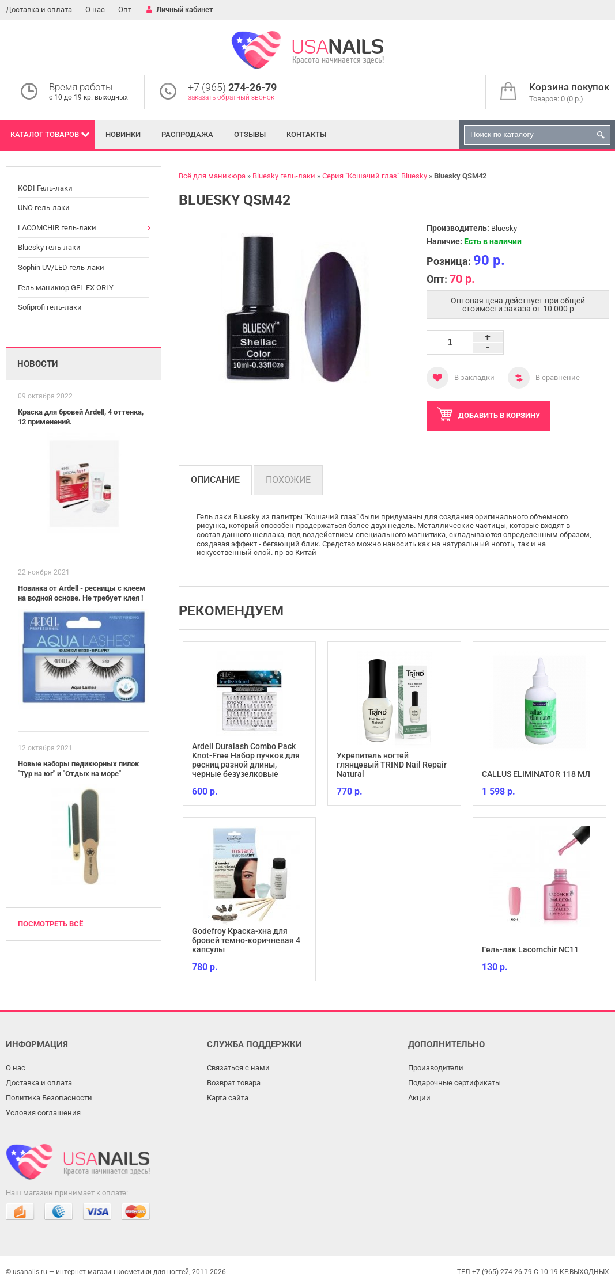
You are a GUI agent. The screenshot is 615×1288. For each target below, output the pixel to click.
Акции (419, 1097)
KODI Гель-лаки (45, 188)
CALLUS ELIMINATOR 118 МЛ (536, 773)
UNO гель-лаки (44, 207)
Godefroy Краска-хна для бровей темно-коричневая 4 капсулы (246, 940)
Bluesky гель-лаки (49, 247)
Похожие (288, 479)
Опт (124, 9)
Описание (215, 479)
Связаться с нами (238, 1067)
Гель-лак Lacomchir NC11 (530, 949)
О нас (95, 9)
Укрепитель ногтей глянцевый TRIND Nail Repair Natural (392, 764)
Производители (435, 1067)
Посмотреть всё (50, 924)
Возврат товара (234, 1082)
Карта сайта (227, 1097)
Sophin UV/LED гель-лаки (61, 267)
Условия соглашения (43, 1112)
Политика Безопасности (49, 1097)
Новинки (123, 134)
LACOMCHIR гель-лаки (57, 227)
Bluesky (504, 228)
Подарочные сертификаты (454, 1082)
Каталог (44, 134)
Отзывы (250, 134)
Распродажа (187, 134)
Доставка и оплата (39, 9)
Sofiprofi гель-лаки (50, 307)
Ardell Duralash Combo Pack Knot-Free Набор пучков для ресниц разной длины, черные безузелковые (246, 760)
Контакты (306, 134)
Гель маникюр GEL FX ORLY (66, 287)
